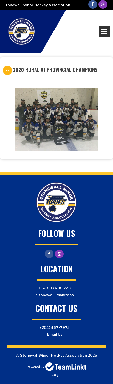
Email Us (55, 334)
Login (57, 374)
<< (7, 70)
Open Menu (104, 31)
